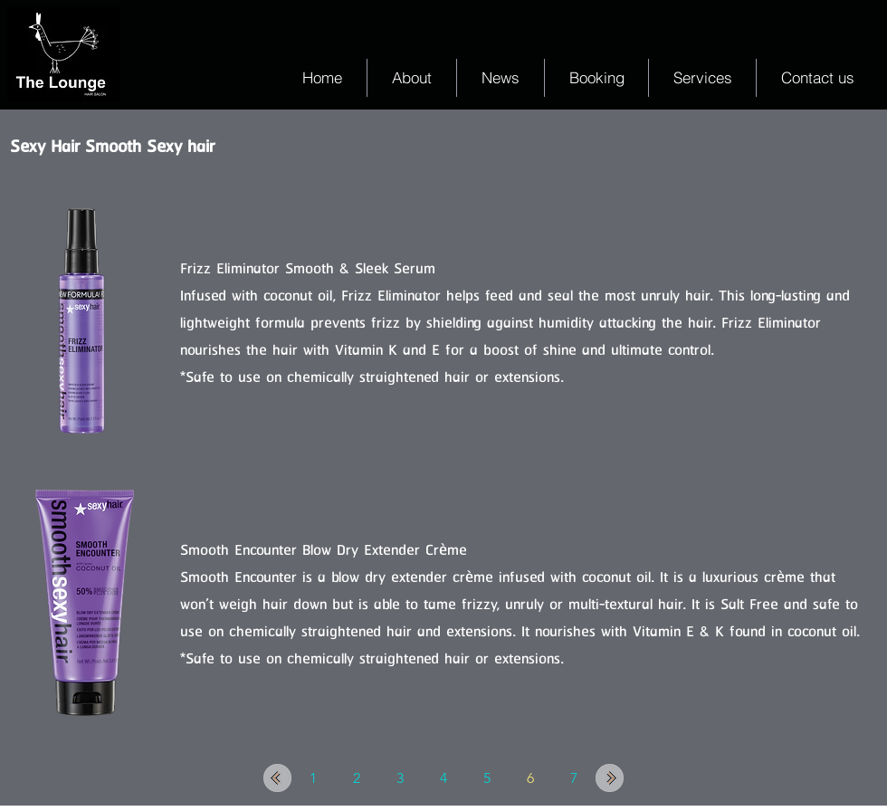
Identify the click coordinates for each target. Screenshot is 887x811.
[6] (530, 778)
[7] (574, 778)
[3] (400, 778)
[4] (443, 778)
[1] (313, 778)
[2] (356, 778)
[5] (487, 778)
